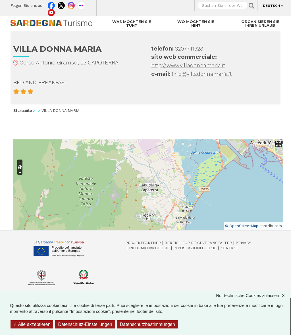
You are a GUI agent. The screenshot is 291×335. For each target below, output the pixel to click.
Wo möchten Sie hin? (195, 23)
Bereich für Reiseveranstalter (198, 243)
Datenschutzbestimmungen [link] (147, 324)
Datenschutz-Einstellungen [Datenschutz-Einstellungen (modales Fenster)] (85, 324)
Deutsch (271, 6)
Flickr (81, 4)
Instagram (71, 4)
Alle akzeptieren (31, 324)
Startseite (22, 110)
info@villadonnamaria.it (202, 74)
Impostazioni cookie (195, 248)
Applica (251, 5)
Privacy (243, 243)
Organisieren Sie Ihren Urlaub (260, 23)
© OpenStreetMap (241, 226)
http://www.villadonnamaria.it (188, 65)
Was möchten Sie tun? (131, 23)
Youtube (51, 11)
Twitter (61, 4)
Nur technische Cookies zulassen (253, 295)
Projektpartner (143, 243)
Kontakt (229, 248)
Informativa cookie (149, 248)
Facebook (51, 4)
